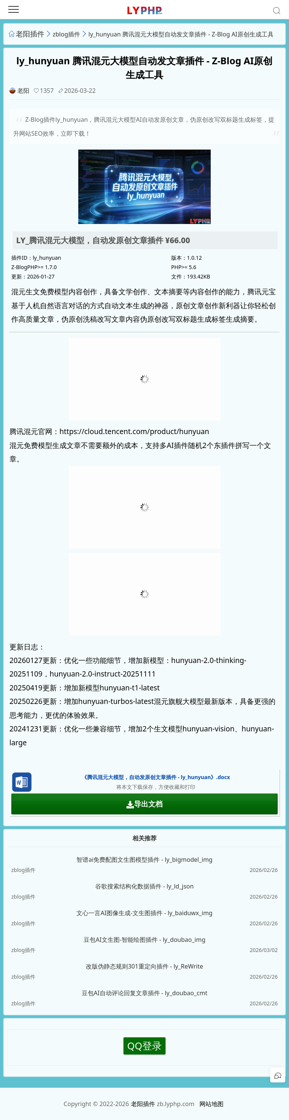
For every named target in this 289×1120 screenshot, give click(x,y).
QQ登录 (144, 1045)
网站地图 (211, 1104)
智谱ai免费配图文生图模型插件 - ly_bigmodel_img (144, 859)
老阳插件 (30, 34)
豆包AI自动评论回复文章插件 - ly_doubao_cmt (144, 993)
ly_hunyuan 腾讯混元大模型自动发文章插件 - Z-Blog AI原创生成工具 (181, 34)
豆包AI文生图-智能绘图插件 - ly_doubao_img (144, 939)
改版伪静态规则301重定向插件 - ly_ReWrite (144, 966)
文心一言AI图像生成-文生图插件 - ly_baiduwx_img (144, 913)
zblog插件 (66, 34)
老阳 (23, 90)
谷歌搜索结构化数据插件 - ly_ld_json (144, 886)
